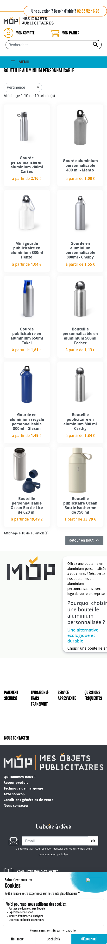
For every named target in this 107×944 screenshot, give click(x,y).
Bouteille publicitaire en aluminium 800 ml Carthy (80, 421)
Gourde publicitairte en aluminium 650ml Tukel (27, 336)
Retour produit (16, 783)
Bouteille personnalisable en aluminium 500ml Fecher (80, 336)
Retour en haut (84, 540)
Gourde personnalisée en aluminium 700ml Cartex (27, 165)
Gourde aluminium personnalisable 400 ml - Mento (80, 165)
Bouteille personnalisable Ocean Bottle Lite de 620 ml (27, 505)
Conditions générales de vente (28, 800)
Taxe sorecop (14, 794)
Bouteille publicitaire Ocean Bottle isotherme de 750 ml (80, 505)
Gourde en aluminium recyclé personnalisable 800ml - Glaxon (27, 421)
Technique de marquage (23, 788)
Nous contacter (16, 806)
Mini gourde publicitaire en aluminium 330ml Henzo (27, 250)
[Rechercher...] (54, 44)
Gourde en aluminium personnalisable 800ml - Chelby (80, 250)
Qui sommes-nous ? (19, 777)
